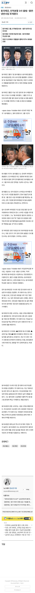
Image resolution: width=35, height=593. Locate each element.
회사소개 (17, 586)
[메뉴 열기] (25, 3)
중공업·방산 (8, 7)
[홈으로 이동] (5, 2)
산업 (2, 7)
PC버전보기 (17, 590)
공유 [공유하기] (30, 22)
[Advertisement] (17, 366)
